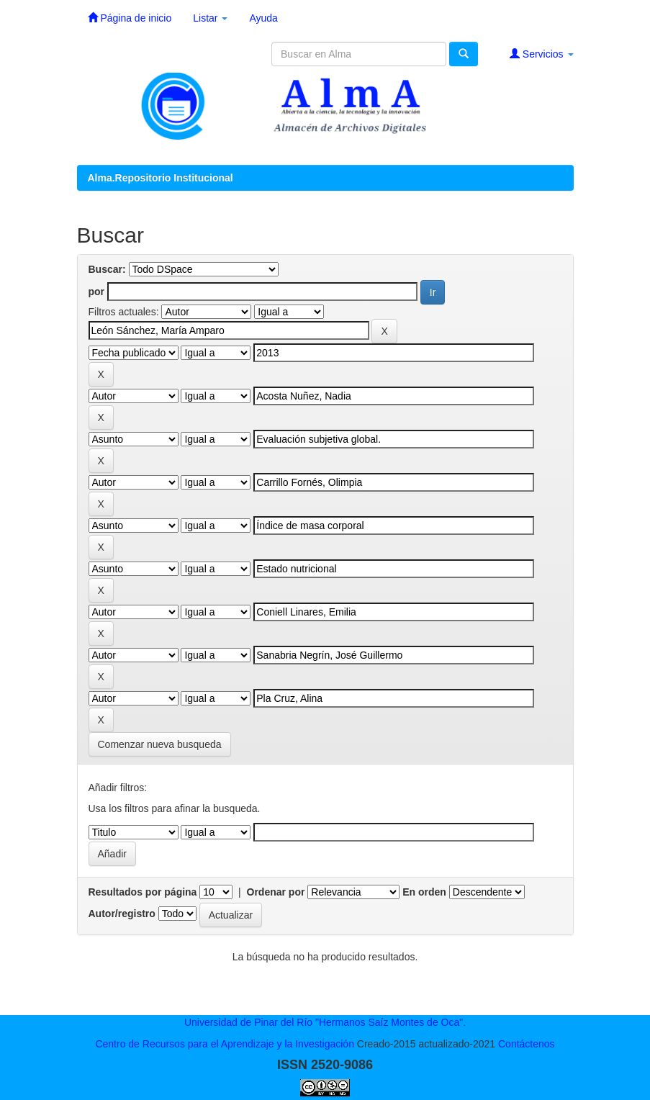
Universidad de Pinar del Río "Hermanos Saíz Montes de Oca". (325, 1022)
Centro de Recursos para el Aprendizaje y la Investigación (224, 1044)
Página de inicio (130, 18)
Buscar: (107, 269)
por (97, 291)
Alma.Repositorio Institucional (160, 178)
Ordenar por (276, 892)
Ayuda (263, 18)
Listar (210, 18)
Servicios (542, 54)
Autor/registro (122, 913)
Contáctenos (526, 1044)
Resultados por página (143, 892)
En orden (424, 892)
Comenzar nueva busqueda (160, 744)
